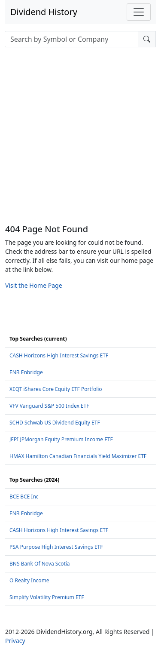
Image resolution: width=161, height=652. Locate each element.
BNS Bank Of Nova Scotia (39, 563)
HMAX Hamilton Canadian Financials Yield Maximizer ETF (77, 456)
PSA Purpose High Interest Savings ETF (56, 547)
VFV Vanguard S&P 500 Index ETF (49, 405)
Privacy (15, 641)
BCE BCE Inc (24, 496)
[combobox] (71, 39)
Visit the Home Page (33, 285)
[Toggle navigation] (139, 12)
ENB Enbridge (26, 372)
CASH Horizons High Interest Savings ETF (58, 355)
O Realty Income (29, 580)
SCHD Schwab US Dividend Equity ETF (54, 422)
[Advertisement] (80, 139)
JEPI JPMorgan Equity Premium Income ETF (61, 439)
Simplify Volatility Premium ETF (46, 597)
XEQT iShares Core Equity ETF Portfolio (55, 389)
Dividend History (43, 12)
